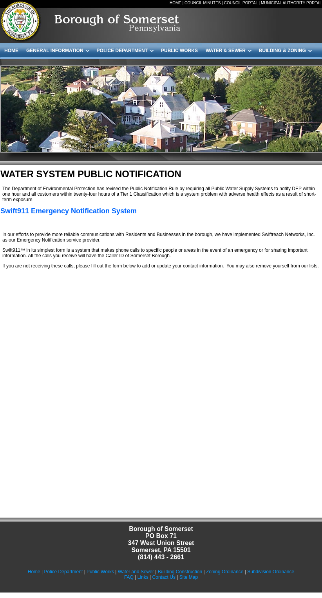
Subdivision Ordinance (270, 571)
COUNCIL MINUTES (203, 3)
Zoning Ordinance (224, 571)
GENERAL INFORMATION (54, 50)
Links (142, 577)
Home (34, 571)
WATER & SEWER (226, 50)
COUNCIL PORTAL (241, 3)
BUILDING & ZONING (282, 50)
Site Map (188, 577)
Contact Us (163, 577)
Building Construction (180, 571)
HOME (175, 3)
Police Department (63, 571)
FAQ (129, 577)
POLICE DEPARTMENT (122, 50)
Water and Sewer (136, 571)
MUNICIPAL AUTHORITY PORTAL (291, 3)
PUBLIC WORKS (179, 50)
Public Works (100, 571)
